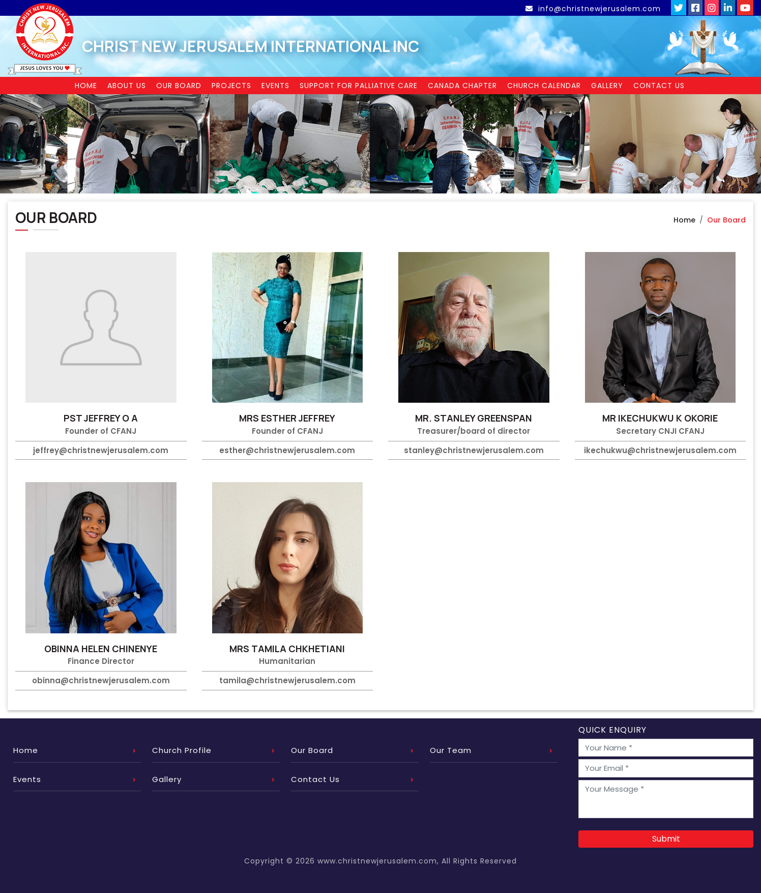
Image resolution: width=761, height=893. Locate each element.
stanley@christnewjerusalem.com (474, 450)
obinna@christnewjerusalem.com (101, 680)
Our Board (178, 85)
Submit (666, 839)
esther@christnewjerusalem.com (287, 450)
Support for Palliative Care (359, 85)
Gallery (607, 85)
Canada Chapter (462, 85)
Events (275, 85)
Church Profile (182, 750)
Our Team (451, 750)
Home (86, 85)
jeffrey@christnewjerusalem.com (100, 450)
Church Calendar (544, 85)
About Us (126, 85)
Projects (231, 85)
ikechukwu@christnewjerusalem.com (660, 450)
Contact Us (659, 85)
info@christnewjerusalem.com (594, 9)
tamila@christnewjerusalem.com (287, 680)
